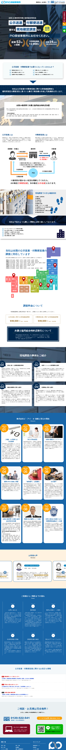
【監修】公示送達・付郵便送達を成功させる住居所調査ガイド (15, 694)
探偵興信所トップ (36, 745)
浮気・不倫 (3, 745)
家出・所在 (3, 747)
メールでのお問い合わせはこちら (49, 718)
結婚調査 (17, 747)
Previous (4, 571)
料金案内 (34, 747)
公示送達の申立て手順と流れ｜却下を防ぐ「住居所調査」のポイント (16, 686)
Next (62, 571)
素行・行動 (18, 745)
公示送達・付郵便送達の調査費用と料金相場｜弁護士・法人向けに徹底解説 (18, 678)
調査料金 (38, 2)
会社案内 (44, 2)
